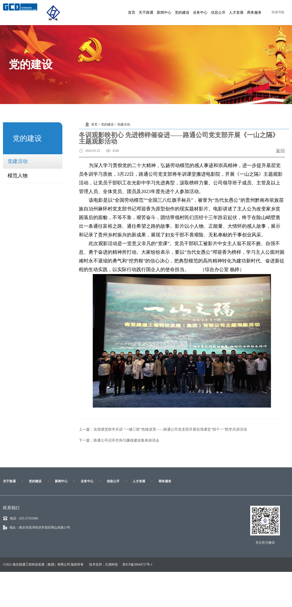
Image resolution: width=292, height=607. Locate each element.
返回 (280, 150)
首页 (131, 12)
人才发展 (236, 12)
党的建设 (182, 12)
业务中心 (200, 12)
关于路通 (146, 12)
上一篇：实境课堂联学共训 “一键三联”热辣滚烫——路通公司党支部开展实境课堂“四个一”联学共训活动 (163, 429)
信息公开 (218, 12)
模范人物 (18, 174)
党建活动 (18, 160)
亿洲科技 (111, 594)
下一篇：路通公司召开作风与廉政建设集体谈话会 (119, 440)
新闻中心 (164, 12)
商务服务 (254, 12)
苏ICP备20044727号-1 (137, 594)
